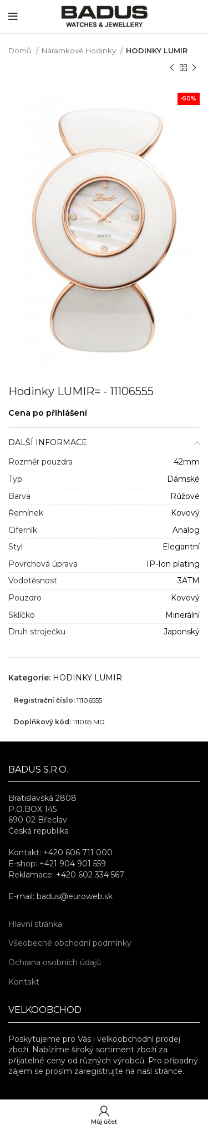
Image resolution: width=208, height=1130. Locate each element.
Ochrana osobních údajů (54, 962)
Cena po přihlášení (47, 413)
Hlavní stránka (35, 924)
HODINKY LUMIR (156, 50)
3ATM (188, 581)
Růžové (185, 496)
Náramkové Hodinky (80, 50)
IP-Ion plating (173, 564)
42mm (187, 462)
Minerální (182, 615)
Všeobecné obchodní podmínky (69, 943)
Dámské (183, 479)
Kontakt (23, 982)
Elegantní (181, 547)
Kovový (185, 513)
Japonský (182, 632)
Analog (186, 530)
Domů (20, 50)
